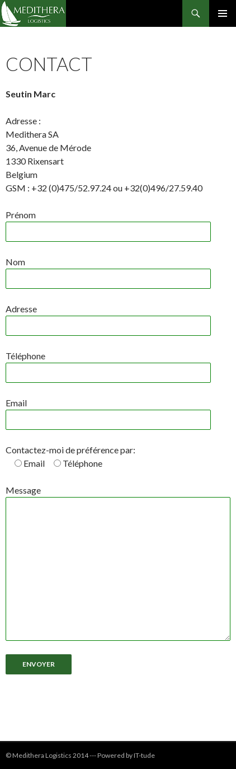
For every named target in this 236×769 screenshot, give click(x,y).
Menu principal (222, 13)
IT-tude (144, 755)
